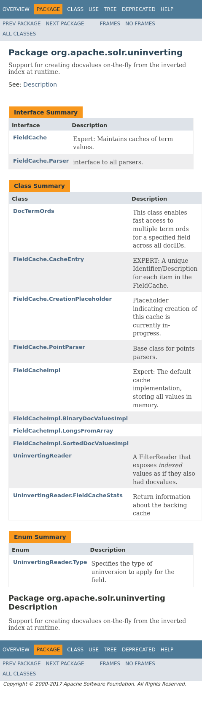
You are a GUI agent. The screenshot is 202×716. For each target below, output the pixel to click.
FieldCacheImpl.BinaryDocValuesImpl (70, 418)
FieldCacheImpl (36, 370)
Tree (110, 9)
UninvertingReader (42, 455)
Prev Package (22, 24)
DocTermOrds (33, 211)
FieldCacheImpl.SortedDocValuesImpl (71, 443)
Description (40, 84)
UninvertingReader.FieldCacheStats (68, 495)
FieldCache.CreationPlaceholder (62, 299)
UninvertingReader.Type (50, 562)
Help (167, 9)
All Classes (19, 34)
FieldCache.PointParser (49, 347)
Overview (16, 9)
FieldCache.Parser (41, 161)
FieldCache (30, 137)
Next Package (65, 24)
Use (94, 9)
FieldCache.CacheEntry (48, 259)
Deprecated (139, 9)
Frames (110, 24)
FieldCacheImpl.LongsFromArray (63, 430)
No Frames (140, 24)
